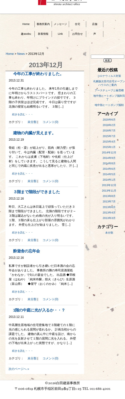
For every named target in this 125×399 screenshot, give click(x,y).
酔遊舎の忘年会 (26, 251)
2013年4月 (109, 212)
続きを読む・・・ (22, 114)
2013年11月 (109, 190)
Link (60, 33)
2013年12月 (109, 185)
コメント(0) (50, 122)
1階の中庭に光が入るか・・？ (39, 310)
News (21, 53)
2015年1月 (109, 147)
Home (26, 24)
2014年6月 (109, 168)
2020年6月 (109, 119)
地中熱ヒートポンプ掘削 (109, 104)
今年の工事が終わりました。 (38, 74)
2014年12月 (109, 152)
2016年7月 (109, 130)
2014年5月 (109, 174)
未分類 (32, 122)
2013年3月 (109, 217)
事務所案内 (43, 24)
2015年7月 (109, 136)
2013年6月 (109, 207)
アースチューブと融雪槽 (109, 90)
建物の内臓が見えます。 (34, 133)
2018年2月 (109, 125)
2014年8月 (109, 163)
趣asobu (26, 33)
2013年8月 (109, 196)
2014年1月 (109, 179)
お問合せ (77, 33)
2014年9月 (109, 157)
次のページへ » (18, 368)
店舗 (94, 24)
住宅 (77, 24)
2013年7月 (109, 201)
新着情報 (43, 33)
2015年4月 (109, 141)
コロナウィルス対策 (109, 75)
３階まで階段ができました (36, 192)
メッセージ (60, 24)
